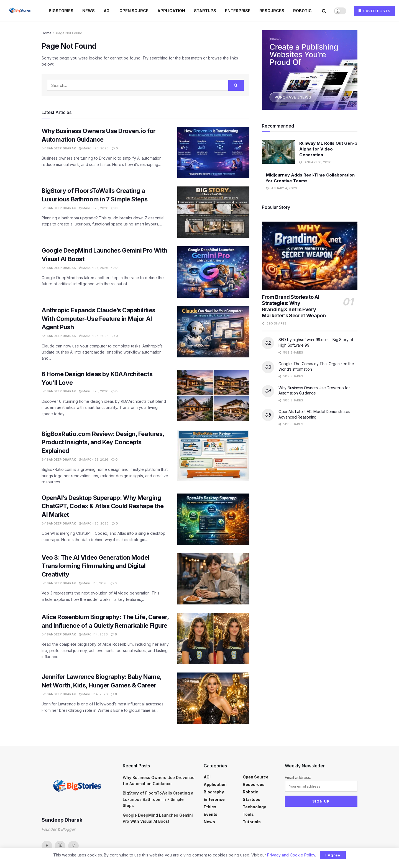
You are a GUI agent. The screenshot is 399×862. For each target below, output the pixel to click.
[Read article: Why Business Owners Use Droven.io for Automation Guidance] (213, 152)
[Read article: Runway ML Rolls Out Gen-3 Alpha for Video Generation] (278, 152)
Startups (205, 10)
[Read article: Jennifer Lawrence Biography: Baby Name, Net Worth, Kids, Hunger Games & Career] (213, 698)
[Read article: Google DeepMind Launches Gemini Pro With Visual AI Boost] (213, 272)
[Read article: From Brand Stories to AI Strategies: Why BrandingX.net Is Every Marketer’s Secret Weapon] (309, 256)
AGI (107, 10)
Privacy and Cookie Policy (291, 855)
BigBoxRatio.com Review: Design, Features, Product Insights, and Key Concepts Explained (103, 442)
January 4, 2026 (281, 188)
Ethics (210, 806)
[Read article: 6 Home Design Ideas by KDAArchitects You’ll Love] (213, 395)
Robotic (302, 10)
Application (171, 10)
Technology (254, 806)
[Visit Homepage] (20, 11)
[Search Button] (324, 11)
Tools (248, 814)
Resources (271, 10)
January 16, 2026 (315, 162)
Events (211, 814)
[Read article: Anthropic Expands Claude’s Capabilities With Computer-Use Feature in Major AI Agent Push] (213, 331)
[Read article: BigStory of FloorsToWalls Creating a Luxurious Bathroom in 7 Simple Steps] (213, 212)
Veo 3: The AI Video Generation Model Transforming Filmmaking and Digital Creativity (95, 566)
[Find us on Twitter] (60, 846)
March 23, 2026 (93, 391)
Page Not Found (69, 33)
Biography (214, 792)
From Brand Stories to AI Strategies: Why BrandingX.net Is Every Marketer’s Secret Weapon (294, 306)
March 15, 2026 (93, 583)
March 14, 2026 (93, 634)
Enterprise (237, 10)
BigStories (61, 10)
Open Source (134, 10)
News (88, 10)
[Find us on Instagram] (73, 846)
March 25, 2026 (93, 208)
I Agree (332, 855)
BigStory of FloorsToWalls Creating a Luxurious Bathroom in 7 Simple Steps (158, 799)
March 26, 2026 (94, 148)
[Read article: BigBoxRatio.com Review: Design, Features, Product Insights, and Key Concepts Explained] (213, 455)
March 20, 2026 (94, 523)
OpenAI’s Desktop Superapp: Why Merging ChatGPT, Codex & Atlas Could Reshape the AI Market (102, 506)
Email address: (321, 783)
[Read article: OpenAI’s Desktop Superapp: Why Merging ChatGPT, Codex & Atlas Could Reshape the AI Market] (213, 519)
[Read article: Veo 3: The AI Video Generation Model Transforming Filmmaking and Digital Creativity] (213, 579)
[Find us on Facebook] (47, 846)
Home (47, 33)
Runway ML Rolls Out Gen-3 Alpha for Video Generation (328, 149)
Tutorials (252, 821)
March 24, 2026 (94, 336)
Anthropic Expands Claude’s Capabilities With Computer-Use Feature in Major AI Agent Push (98, 319)
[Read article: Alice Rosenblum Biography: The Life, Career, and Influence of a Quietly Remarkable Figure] (213, 638)
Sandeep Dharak (61, 148)
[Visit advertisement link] (309, 70)
